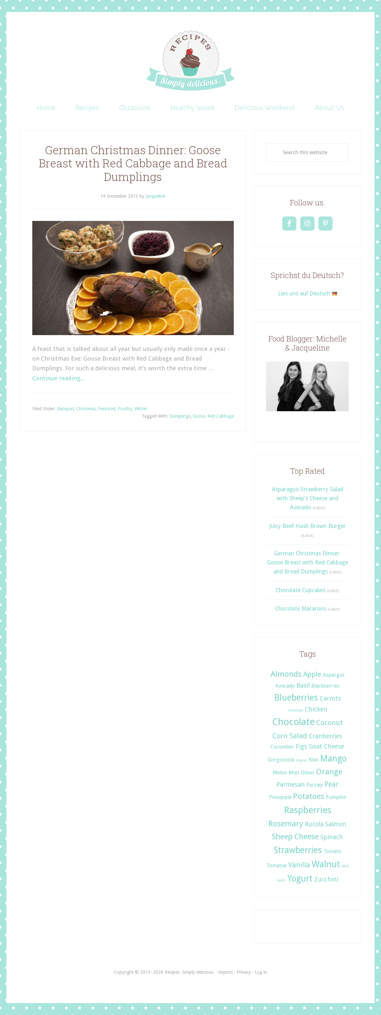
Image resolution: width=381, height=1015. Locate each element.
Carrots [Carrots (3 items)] (330, 698)
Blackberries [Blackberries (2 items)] (325, 686)
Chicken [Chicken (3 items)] (316, 709)
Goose (199, 416)
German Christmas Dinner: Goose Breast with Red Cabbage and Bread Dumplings (133, 163)
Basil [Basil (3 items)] (303, 685)
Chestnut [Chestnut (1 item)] (295, 710)
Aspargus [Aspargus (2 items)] (334, 675)
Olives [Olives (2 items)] (307, 773)
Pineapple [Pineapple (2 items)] (280, 797)
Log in (261, 972)
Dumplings (180, 416)
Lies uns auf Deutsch (307, 293)
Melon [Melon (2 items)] (280, 773)
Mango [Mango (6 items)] (333, 758)
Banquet (65, 408)
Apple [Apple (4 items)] (312, 674)
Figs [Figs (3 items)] (301, 746)
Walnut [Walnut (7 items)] (326, 864)
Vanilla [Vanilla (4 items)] (299, 865)
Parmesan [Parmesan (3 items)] (290, 784)
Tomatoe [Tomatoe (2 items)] (276, 865)
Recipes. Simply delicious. (190, 61)
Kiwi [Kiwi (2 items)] (313, 760)
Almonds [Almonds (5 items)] (286, 674)
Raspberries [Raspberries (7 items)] (307, 810)
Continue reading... (58, 378)
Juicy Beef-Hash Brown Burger (307, 526)
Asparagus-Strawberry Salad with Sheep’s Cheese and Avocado (307, 498)
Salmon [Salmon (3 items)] (335, 824)
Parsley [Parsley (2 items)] (314, 785)
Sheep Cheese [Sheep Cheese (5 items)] (295, 836)
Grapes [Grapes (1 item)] (301, 760)
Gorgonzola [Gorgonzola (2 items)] (281, 760)
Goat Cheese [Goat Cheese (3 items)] (326, 746)
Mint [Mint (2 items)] (294, 773)
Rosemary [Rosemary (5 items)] (285, 823)
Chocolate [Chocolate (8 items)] (293, 721)
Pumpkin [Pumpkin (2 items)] (336, 797)
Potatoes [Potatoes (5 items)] (308, 796)
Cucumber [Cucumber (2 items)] (282, 747)
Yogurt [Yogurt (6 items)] (300, 878)
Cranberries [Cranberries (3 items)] (325, 736)
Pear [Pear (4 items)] (331, 784)
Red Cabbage (220, 416)
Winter (140, 408)
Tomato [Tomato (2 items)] (332, 851)
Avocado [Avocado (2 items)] (285, 686)
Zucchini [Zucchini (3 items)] (326, 879)
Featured (106, 408)
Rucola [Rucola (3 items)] (314, 824)
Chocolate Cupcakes (300, 590)
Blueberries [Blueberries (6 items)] (296, 697)
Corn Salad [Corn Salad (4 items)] (290, 735)
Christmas (86, 408)
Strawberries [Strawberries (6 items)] (298, 850)
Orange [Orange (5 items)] (329, 771)
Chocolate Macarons (300, 608)
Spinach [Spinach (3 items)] (331, 837)
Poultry (125, 408)
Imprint (225, 972)
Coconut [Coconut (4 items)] (329, 722)
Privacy (244, 972)
